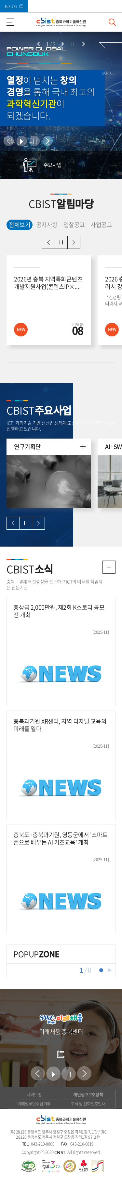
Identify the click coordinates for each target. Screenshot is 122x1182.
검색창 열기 (112, 22)
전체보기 (18, 224)
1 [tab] (101, 970)
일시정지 (61, 242)
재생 (110, 970)
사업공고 (101, 224)
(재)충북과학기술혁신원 (61, 22)
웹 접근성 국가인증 (29, 1166)
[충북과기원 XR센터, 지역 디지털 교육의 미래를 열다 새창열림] (61, 765)
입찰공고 (74, 224)
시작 (62, 44)
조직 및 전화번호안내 (88, 1103)
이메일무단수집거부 (33, 1103)
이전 (39, 44)
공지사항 (47, 224)
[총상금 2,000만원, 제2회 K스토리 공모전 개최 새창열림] (61, 651)
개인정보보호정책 (88, 1094)
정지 (73, 44)
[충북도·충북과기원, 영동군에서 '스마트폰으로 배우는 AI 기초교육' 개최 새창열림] (61, 878)
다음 (83, 44)
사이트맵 (34, 1094)
